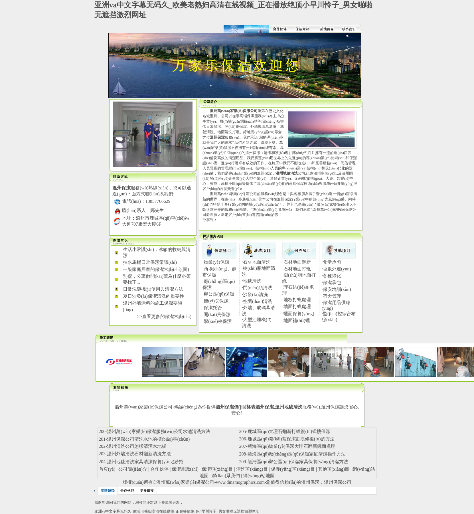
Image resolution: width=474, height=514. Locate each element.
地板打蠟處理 (297, 299)
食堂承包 (332, 262)
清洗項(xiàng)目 (252, 469)
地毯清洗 (252, 280)
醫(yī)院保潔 (216, 300)
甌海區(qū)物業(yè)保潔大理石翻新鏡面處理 (291, 446)
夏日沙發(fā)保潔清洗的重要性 (153, 296)
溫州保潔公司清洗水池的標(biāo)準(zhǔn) (148, 439)
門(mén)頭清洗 (257, 287)
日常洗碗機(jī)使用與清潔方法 (153, 289)
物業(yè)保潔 (216, 262)
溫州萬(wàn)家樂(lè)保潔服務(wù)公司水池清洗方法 (158, 431)
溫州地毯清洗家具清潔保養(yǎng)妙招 (145, 461)
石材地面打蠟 (297, 268)
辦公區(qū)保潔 (219, 294)
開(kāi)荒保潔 (217, 314)
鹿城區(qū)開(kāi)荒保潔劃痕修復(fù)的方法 (291, 438)
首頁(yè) (107, 469)
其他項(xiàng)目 (333, 469)
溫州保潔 (330, 406)
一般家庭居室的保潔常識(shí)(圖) (156, 269)
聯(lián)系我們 (226, 475)
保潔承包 (332, 282)
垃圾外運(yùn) (337, 268)
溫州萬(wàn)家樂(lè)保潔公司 (185, 482)
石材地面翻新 (297, 262)
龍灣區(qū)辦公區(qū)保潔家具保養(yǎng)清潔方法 (298, 461)
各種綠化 (332, 275)
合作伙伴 (159, 469)
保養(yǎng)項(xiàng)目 (293, 469)
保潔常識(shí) (185, 469)
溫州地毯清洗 (288, 406)
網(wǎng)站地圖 (259, 475)
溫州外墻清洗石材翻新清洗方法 (139, 453)
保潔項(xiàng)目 (217, 469)
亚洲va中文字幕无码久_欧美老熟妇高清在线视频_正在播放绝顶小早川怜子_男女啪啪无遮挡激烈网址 (176, 511)
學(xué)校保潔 (218, 321)
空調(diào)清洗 (257, 301)
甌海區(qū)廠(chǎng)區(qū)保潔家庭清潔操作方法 (297, 454)
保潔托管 (213, 307)
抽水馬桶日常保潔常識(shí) (150, 262)
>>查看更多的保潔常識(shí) (164, 316)
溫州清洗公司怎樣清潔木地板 (136, 446)
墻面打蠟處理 (297, 306)
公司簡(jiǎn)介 (132, 469)
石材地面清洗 (256, 262)
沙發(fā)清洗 (255, 294)
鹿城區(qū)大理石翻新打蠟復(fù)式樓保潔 (289, 431)
